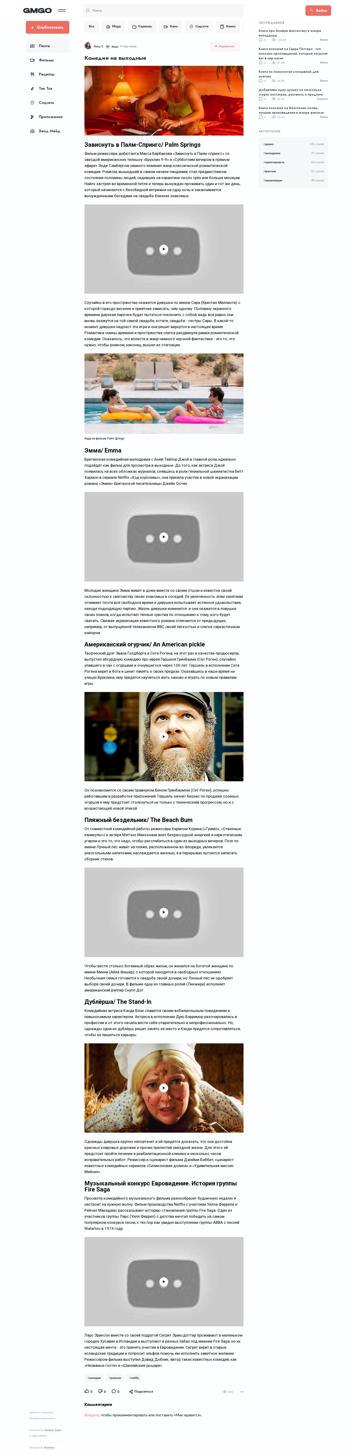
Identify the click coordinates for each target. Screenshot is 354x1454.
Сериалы (141, 27)
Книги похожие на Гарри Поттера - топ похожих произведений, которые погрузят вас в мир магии (293, 53)
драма (269, 144)
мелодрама (272, 153)
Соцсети (42, 102)
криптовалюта (274, 162)
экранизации (273, 180)
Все (91, 26)
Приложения (46, 117)
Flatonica (49, 1447)
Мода (112, 27)
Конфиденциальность (42, 1418)
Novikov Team (52, 1430)
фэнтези (270, 171)
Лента (40, 46)
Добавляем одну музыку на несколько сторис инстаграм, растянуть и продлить (291, 92)
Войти (315, 10)
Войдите (91, 1421)
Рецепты (42, 74)
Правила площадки (41, 1412)
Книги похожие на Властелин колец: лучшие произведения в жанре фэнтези (291, 110)
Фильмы (42, 60)
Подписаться (225, 46)
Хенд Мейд (45, 131)
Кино (170, 27)
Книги (227, 27)
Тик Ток (41, 88)
